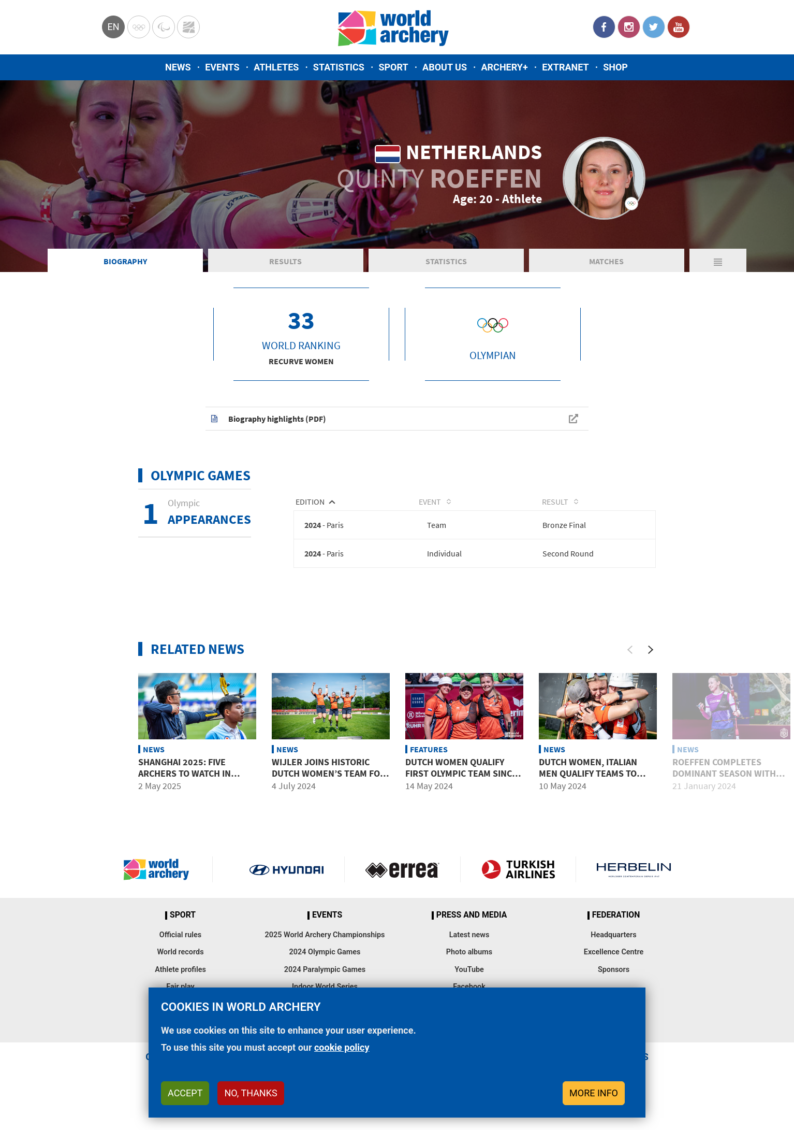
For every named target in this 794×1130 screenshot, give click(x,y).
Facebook (604, 27)
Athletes (276, 67)
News (178, 67)
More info (593, 1093)
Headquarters (613, 941)
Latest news (469, 941)
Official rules (180, 941)
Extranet (565, 67)
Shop (615, 67)
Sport (393, 67)
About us (444, 67)
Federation (616, 921)
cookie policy (342, 1047)
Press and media (471, 921)
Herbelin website (634, 876)
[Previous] (630, 656)
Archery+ (504, 67)
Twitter (653, 27)
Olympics (138, 27)
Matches (606, 266)
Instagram (628, 27)
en (113, 26)
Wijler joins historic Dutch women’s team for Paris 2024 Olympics (329, 779)
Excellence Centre (613, 958)
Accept (185, 1093)
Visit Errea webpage (402, 876)
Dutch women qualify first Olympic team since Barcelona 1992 (461, 779)
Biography (125, 266)
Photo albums (469, 958)
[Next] (650, 656)
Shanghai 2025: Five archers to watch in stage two (184, 779)
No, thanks (250, 1093)
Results (285, 266)
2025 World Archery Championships (325, 941)
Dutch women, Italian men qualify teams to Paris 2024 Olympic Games (596, 779)
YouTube (678, 27)
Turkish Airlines (518, 876)
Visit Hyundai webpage (286, 876)
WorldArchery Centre (188, 27)
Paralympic (163, 27)
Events (222, 67)
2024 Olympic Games (325, 958)
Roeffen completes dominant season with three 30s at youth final (728, 779)
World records (180, 958)
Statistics (338, 67)
